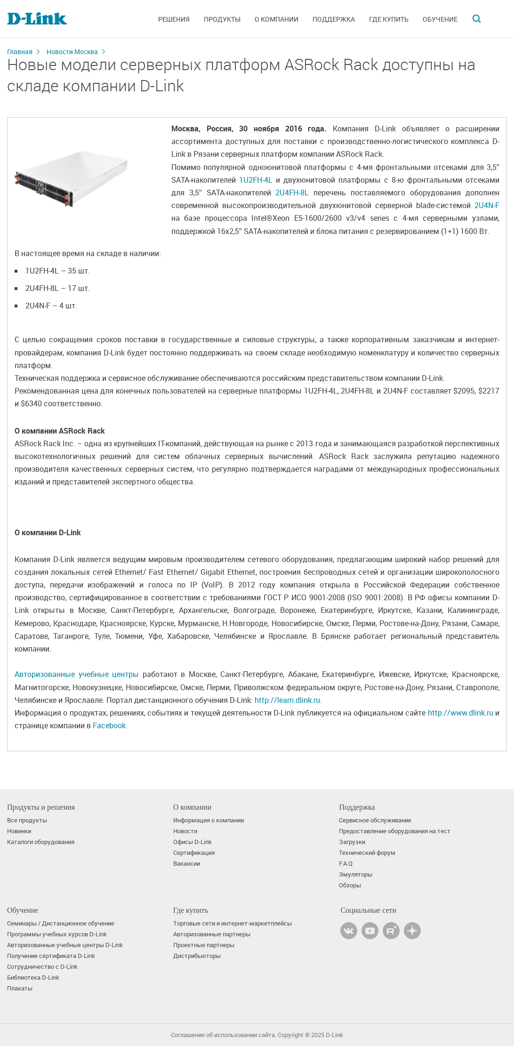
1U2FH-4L (256, 180)
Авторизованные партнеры (211, 934)
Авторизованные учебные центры (77, 674)
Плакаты (19, 988)
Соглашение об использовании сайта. (223, 1035)
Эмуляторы (355, 874)
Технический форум (367, 853)
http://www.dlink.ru (460, 713)
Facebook (109, 725)
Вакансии (186, 864)
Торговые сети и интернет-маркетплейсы (232, 923)
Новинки (19, 831)
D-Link (334, 1035)
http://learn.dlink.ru (287, 700)
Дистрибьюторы (197, 956)
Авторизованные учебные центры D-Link (65, 945)
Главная (19, 51)
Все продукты (27, 820)
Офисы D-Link (192, 842)
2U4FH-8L (292, 192)
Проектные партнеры (203, 945)
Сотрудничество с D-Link (42, 967)
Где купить (389, 19)
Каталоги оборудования (40, 842)
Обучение (440, 19)
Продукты (222, 19)
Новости (185, 831)
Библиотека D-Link (33, 978)
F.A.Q (346, 864)
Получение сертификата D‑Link (51, 956)
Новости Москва (72, 51)
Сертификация (194, 853)
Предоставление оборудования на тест (394, 831)
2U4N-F (486, 205)
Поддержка (334, 19)
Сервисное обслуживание (375, 820)
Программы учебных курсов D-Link (57, 934)
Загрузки (352, 842)
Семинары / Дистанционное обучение (60, 923)
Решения (174, 19)
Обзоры (350, 885)
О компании (276, 19)
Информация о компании (208, 820)
